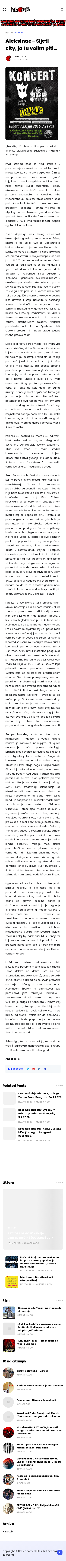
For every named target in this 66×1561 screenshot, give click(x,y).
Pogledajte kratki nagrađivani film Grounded (38, 1477)
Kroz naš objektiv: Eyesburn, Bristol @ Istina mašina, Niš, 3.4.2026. (37, 1113)
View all (59, 1085)
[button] (51, 1069)
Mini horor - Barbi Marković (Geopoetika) (37, 1279)
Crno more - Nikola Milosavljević (36, 1400)
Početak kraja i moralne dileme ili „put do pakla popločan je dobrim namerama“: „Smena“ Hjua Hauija (39, 1262)
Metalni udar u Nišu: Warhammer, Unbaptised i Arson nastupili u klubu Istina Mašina (39, 1461)
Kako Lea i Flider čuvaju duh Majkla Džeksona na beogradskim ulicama (38, 1415)
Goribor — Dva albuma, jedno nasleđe (40, 1385)
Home (9, 32)
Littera (12, 1227)
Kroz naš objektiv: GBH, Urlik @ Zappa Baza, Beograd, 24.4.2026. (40, 1095)
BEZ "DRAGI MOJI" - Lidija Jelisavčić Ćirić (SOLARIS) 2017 (30, 1235)
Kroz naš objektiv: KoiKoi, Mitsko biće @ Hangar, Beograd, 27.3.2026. (39, 1132)
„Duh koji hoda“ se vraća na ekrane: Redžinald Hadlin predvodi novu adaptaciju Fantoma (39, 1327)
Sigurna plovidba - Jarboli (32, 1370)
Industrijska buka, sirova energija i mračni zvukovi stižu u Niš (38, 1446)
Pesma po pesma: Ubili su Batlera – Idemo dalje (38, 1492)
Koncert (20, 32)
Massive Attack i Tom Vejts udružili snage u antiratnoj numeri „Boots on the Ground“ (39, 1430)
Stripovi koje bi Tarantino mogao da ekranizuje (39, 1310)
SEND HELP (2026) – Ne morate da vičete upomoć (37, 1342)
